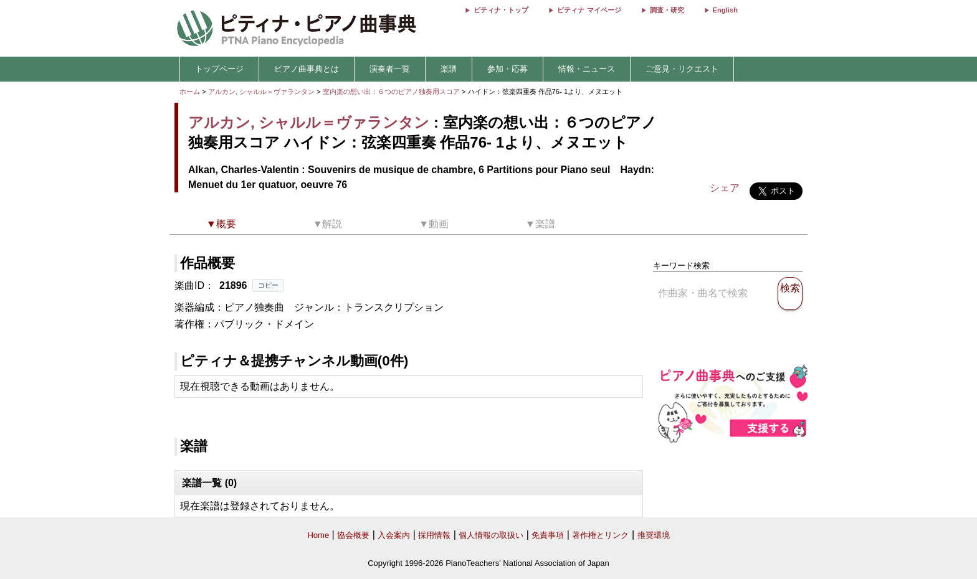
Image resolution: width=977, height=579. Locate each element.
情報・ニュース (586, 68)
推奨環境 (653, 535)
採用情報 (434, 535)
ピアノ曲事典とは (306, 68)
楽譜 (449, 68)
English (725, 10)
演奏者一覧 (389, 68)
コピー (268, 285)
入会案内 (394, 535)
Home (318, 535)
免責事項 (547, 535)
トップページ (219, 68)
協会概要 (353, 535)
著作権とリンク (600, 535)
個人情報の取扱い (491, 535)
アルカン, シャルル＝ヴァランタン (261, 91)
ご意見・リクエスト (682, 68)
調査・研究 (667, 10)
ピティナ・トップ (501, 10)
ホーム (189, 91)
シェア (725, 187)
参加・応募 (507, 68)
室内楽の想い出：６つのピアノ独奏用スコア (392, 91)
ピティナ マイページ (589, 10)
